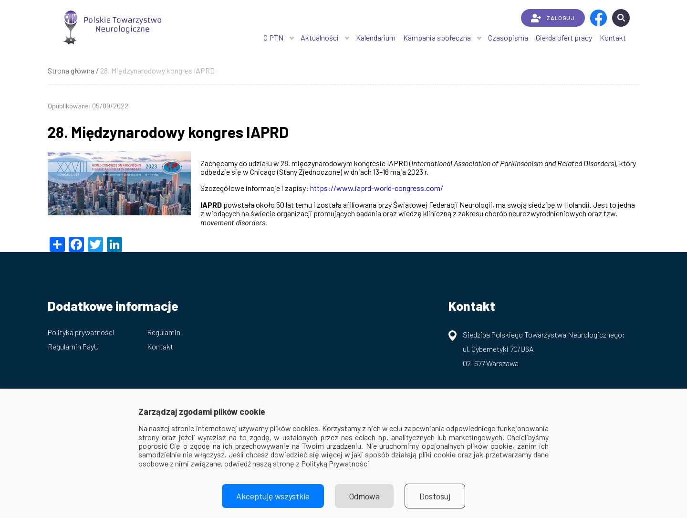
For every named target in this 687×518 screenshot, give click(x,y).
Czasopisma (508, 37)
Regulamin (163, 332)
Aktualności (320, 37)
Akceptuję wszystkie (273, 496)
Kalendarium (376, 37)
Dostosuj (435, 496)
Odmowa (364, 496)
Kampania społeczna (437, 37)
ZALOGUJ (552, 18)
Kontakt (613, 37)
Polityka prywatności (81, 332)
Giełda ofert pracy (564, 37)
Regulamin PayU (73, 346)
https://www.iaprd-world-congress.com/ (376, 187)
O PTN (273, 37)
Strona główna (71, 70)
